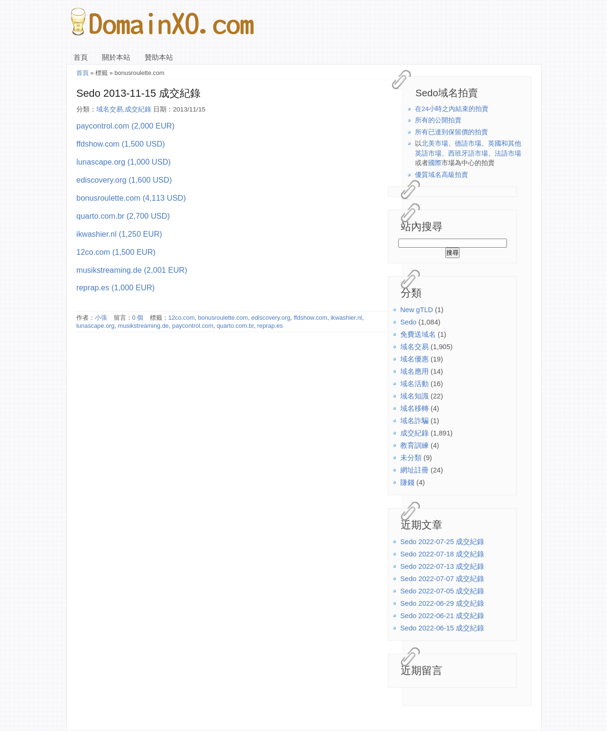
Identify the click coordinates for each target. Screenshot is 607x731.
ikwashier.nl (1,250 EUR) (119, 234)
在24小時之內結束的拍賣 (451, 108)
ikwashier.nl (346, 317)
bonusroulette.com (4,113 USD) (131, 198)
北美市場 (435, 143)
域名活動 (414, 384)
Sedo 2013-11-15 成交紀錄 (138, 93)
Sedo (408, 322)
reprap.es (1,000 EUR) (115, 287)
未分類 (411, 458)
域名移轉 (414, 408)
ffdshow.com (310, 317)
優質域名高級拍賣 (441, 174)
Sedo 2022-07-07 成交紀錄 (442, 579)
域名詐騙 (414, 421)
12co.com (181, 317)
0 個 (138, 317)
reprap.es (270, 325)
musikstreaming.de (143, 325)
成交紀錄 (414, 433)
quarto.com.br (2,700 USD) (123, 216)
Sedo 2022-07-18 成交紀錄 (442, 554)
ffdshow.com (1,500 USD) (120, 143)
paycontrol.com (192, 325)
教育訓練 (414, 445)
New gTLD (416, 310)
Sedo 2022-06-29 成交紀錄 (442, 603)
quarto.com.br (235, 325)
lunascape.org (95, 325)
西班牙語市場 (468, 153)
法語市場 (508, 153)
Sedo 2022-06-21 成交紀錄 (442, 616)
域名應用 (414, 371)
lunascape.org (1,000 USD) (123, 161)
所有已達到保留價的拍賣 (451, 132)
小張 (101, 317)
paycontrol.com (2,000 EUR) (125, 125)
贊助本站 (159, 57)
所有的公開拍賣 (438, 120)
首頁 (81, 57)
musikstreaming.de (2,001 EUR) (131, 270)
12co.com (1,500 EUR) (116, 252)
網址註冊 (414, 470)
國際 (434, 163)
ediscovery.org (270, 317)
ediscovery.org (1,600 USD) (124, 180)
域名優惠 (414, 359)
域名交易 (414, 347)
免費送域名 (418, 334)
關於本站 (116, 57)
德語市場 (468, 143)
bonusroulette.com (223, 317)
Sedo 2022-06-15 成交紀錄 (442, 628)
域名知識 (414, 396)
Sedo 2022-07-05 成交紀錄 (442, 591)
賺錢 (407, 482)
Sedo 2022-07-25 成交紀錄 (442, 542)
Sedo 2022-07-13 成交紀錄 (442, 566)
